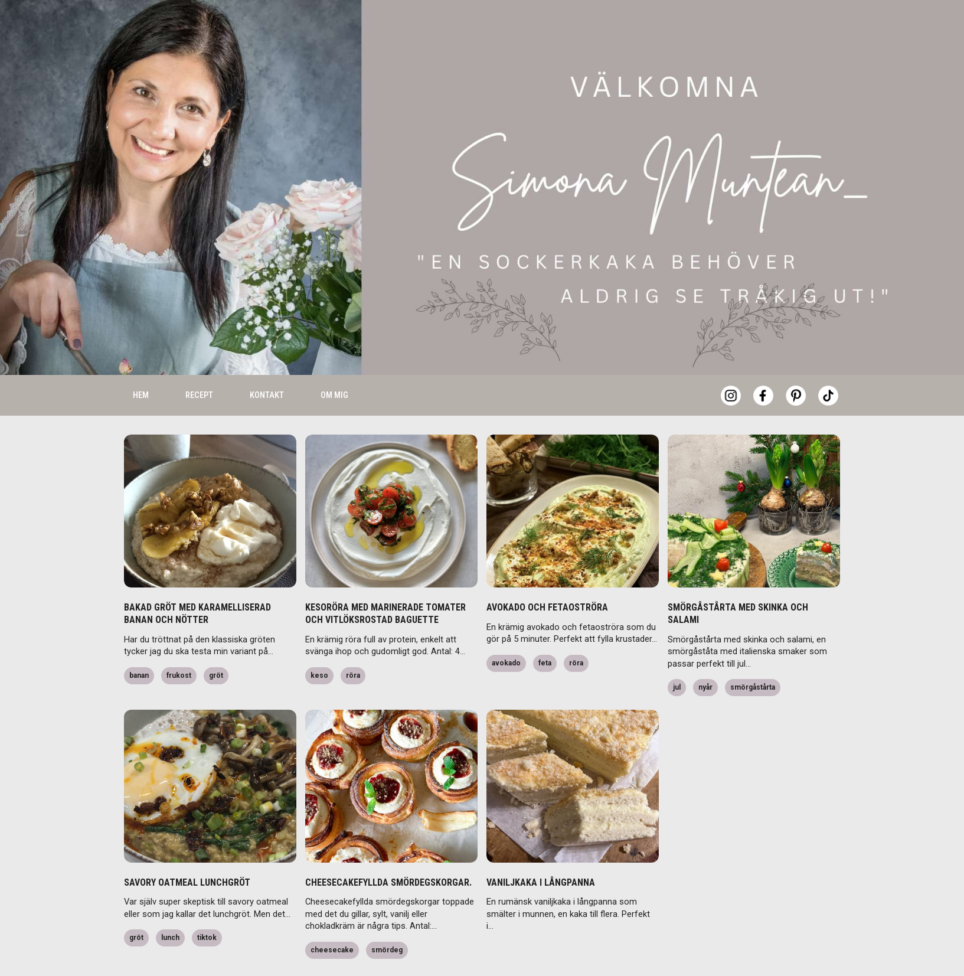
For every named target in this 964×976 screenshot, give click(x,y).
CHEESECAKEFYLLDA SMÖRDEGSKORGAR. (388, 850)
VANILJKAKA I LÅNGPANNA (540, 850)
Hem (141, 363)
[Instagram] (731, 364)
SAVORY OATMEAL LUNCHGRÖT (187, 850)
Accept (789, 946)
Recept (199, 363)
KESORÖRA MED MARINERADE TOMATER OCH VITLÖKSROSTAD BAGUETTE (385, 581)
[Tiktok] (828, 364)
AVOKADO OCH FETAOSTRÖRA (547, 575)
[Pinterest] (796, 364)
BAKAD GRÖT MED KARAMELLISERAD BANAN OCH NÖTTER (197, 581)
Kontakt (267, 363)
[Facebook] (763, 364)
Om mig (334, 363)
